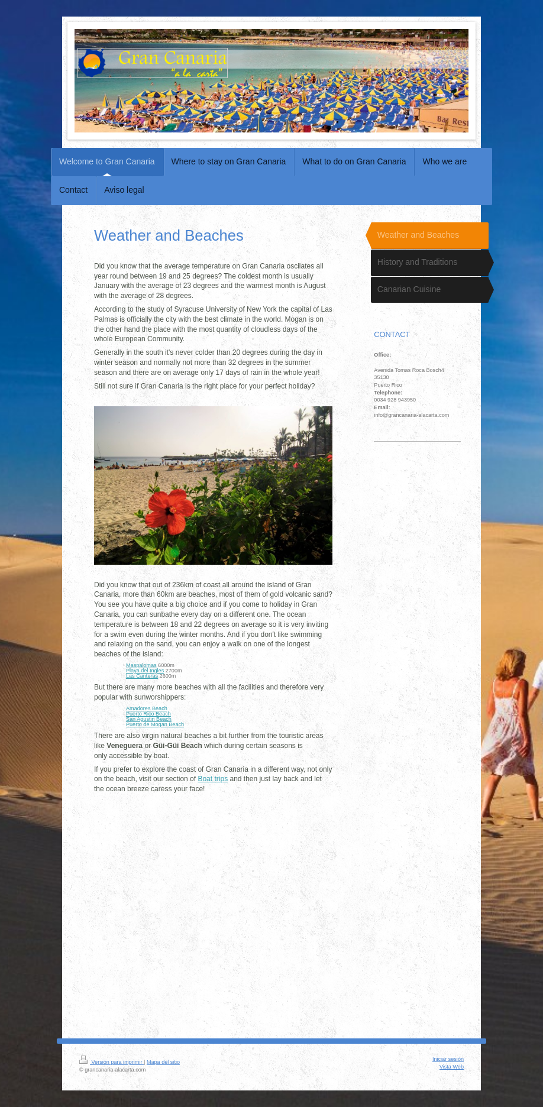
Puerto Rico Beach (148, 714)
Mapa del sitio (163, 1062)
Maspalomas (141, 665)
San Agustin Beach (149, 719)
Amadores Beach (146, 708)
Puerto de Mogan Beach (155, 724)
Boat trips (213, 779)
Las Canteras (142, 676)
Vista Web (451, 1067)
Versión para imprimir (111, 1062)
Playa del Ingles (145, 671)
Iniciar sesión (448, 1059)
